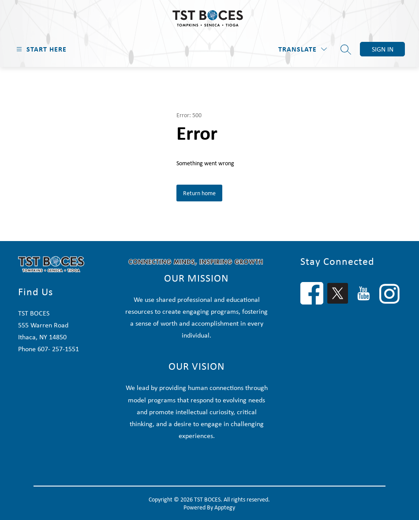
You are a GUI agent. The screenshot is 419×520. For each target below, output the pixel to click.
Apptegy (224, 507)
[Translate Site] (302, 49)
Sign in (382, 49)
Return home (199, 193)
